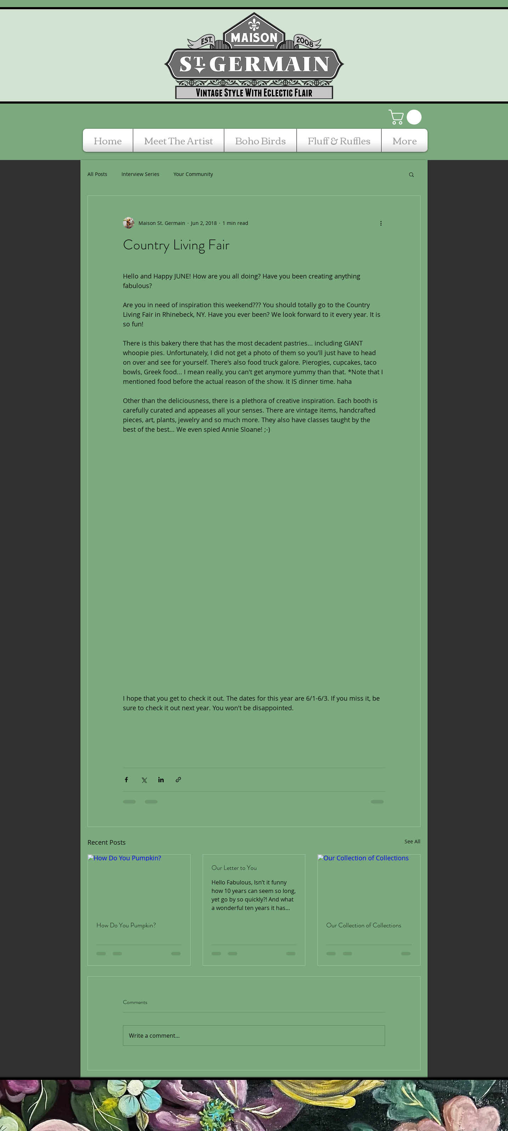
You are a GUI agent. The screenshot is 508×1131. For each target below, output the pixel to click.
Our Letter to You (234, 867)
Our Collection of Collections (363, 925)
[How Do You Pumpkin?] (139, 883)
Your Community (193, 174)
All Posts (97, 174)
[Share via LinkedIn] (161, 779)
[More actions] (381, 223)
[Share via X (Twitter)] (143, 779)
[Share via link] (178, 779)
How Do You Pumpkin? (126, 925)
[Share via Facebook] (126, 779)
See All (412, 841)
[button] (407, 117)
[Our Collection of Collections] (369, 883)
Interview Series (140, 174)
